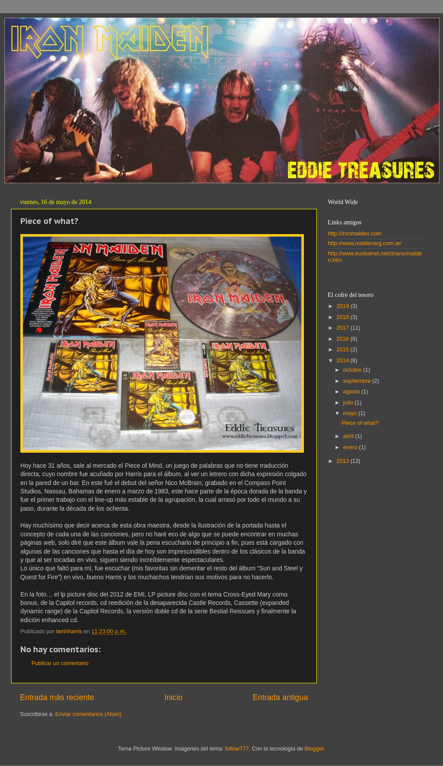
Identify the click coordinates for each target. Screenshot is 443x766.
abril (349, 436)
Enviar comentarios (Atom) (88, 714)
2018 (343, 317)
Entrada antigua (280, 697)
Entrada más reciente (57, 697)
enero (351, 447)
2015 (343, 349)
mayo (350, 413)
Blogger (314, 749)
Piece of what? (360, 423)
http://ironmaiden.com (354, 234)
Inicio (173, 697)
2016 (343, 339)
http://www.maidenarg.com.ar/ (365, 243)
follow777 (237, 749)
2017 (343, 328)
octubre (353, 370)
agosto (352, 392)
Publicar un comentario (60, 663)
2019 (343, 306)
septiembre (358, 381)
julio (349, 403)
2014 (343, 361)
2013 (343, 461)
